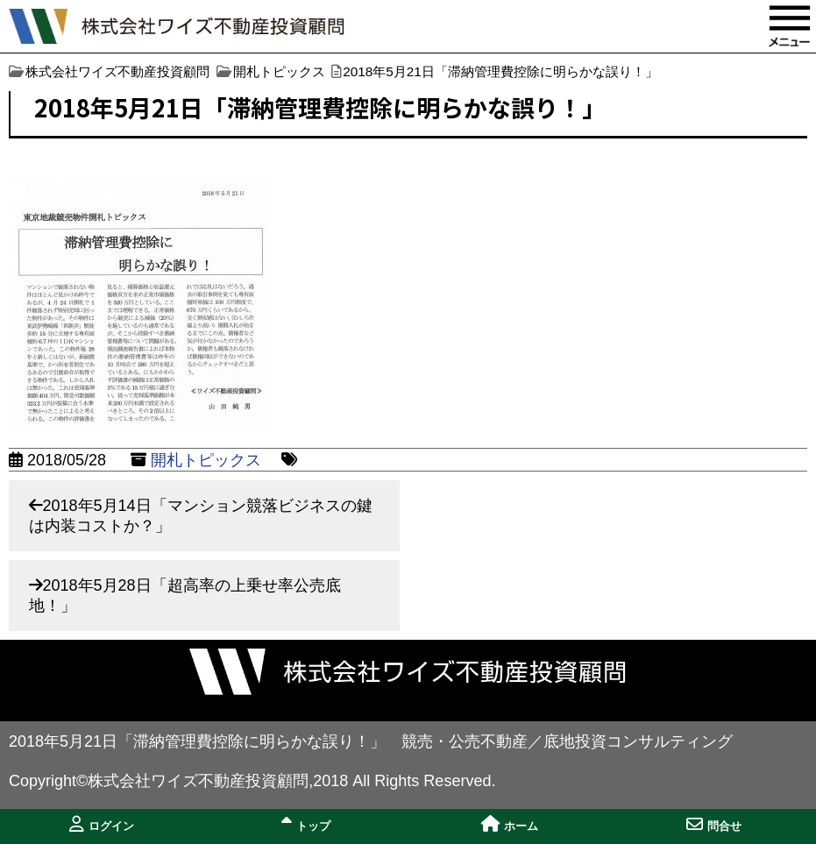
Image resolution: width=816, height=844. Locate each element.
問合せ (713, 824)
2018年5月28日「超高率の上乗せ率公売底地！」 (185, 595)
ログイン (101, 824)
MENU (789, 26)
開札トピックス (206, 460)
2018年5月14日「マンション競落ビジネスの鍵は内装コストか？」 (201, 516)
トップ (305, 824)
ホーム (509, 824)
